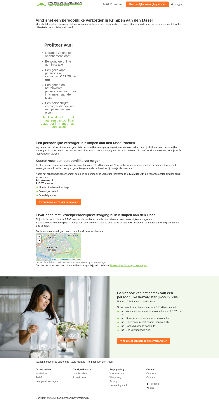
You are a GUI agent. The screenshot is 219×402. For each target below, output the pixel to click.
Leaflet (54, 259)
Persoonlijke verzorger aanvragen (58, 202)
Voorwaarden (116, 373)
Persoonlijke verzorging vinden (147, 4)
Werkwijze (41, 373)
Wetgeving (115, 377)
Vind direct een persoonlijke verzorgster (143, 341)
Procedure (116, 4)
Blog (151, 387)
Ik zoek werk (79, 377)
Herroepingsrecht (118, 385)
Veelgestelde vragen (47, 381)
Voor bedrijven (80, 373)
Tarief (106, 4)
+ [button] (39, 236)
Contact (150, 377)
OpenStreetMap (65, 259)
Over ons (151, 373)
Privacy (113, 381)
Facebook (154, 384)
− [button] (39, 240)
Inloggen (177, 4)
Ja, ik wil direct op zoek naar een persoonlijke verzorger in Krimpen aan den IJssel (58, 121)
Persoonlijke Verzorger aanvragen (128, 265)
